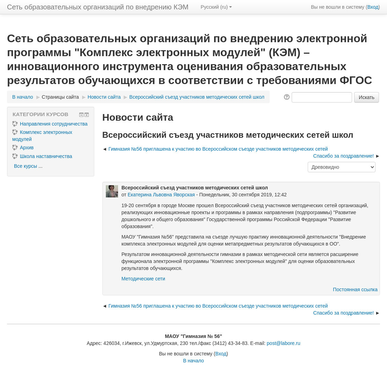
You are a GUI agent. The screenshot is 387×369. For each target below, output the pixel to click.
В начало (193, 360)
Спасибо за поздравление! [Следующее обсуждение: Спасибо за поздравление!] (343, 156)
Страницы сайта (60, 97)
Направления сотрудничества (50, 124)
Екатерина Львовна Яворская (161, 194)
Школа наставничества (42, 156)
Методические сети (143, 278)
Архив (23, 147)
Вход (373, 7)
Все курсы (25, 166)
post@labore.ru (283, 343)
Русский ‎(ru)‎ (216, 7)
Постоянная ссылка (355, 289)
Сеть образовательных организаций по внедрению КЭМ (98, 7)
